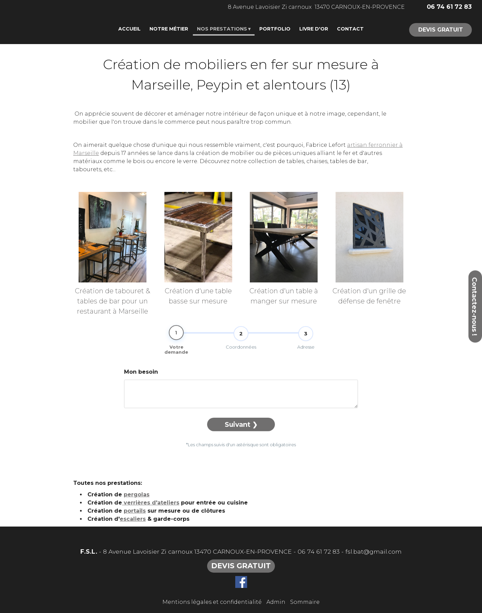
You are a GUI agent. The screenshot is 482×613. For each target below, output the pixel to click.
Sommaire (305, 602)
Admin (275, 602)
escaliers (133, 519)
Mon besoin (141, 382)
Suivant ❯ (241, 435)
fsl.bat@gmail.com (373, 551)
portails (135, 511)
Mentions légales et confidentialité (212, 602)
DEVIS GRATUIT (440, 29)
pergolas (136, 494)
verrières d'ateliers (150, 502)
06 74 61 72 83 (319, 551)
